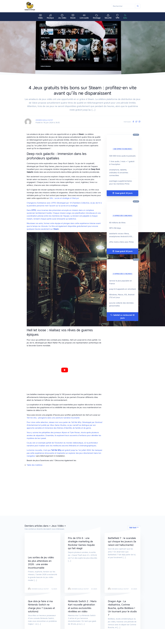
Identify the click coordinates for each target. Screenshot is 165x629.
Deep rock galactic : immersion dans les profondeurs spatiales (60, 472)
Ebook (72, 16)
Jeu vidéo (62, 16)
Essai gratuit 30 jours (122, 193)
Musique (50, 16)
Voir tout (134, 527)
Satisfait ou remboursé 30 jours (122, 316)
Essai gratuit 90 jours (122, 251)
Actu (125, 16)
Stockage (96, 16)
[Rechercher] (123, 6)
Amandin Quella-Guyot (44, 120)
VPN (117, 16)
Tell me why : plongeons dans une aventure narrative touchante (53, 418)
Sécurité (108, 16)
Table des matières (34, 465)
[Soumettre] (137, 6)
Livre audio (84, 16)
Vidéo (40, 16)
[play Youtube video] (64, 370)
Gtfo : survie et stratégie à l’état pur (64, 198)
